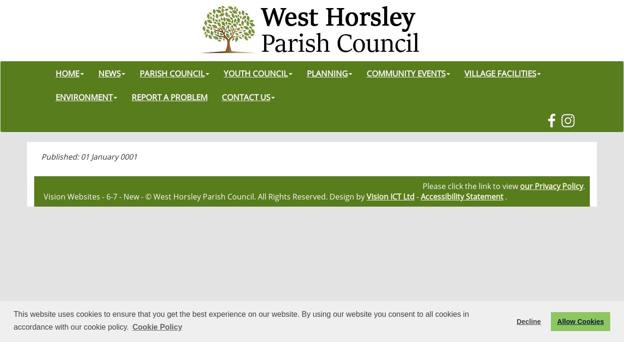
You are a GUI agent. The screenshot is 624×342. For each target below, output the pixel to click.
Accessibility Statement (462, 196)
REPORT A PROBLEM (170, 97)
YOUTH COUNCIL (258, 73)
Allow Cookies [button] (580, 321)
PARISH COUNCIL (174, 73)
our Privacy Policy (551, 186)
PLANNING (329, 73)
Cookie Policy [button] (157, 327)
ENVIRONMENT (86, 97)
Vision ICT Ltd (391, 196)
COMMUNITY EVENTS (408, 73)
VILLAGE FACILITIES (502, 73)
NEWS (111, 73)
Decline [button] (529, 321)
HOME (70, 73)
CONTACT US (248, 97)
